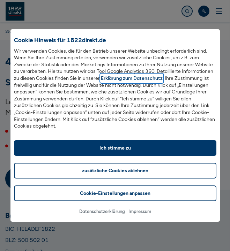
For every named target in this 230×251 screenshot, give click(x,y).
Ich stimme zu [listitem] (115, 156)
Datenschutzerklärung (102, 219)
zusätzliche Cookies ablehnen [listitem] (115, 179)
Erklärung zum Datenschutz (132, 87)
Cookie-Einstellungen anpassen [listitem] (115, 202)
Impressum (139, 219)
